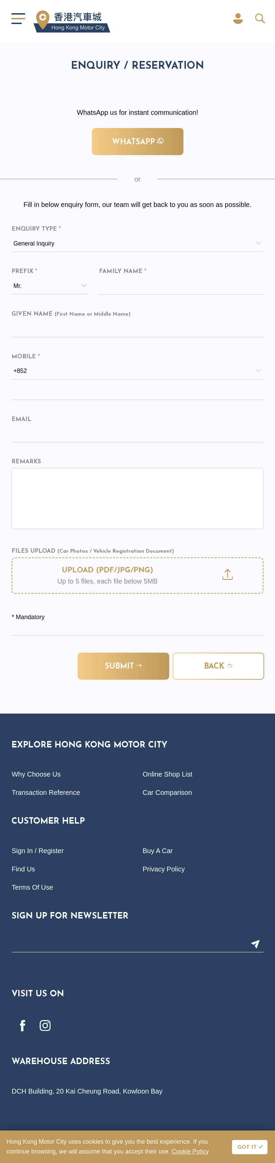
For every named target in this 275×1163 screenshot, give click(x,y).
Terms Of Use (32, 887)
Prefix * (24, 272)
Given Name (71, 314)
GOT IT (247, 1147)
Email (21, 420)
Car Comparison (167, 793)
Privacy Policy (164, 869)
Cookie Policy (190, 1151)
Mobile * (26, 357)
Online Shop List (168, 774)
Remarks (26, 462)
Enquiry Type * (36, 229)
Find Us (23, 869)
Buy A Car (158, 851)
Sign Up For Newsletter (70, 916)
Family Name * (122, 272)
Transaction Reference (46, 793)
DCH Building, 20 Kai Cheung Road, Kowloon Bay (87, 1091)
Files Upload (93, 551)
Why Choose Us (36, 774)
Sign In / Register (37, 851)
